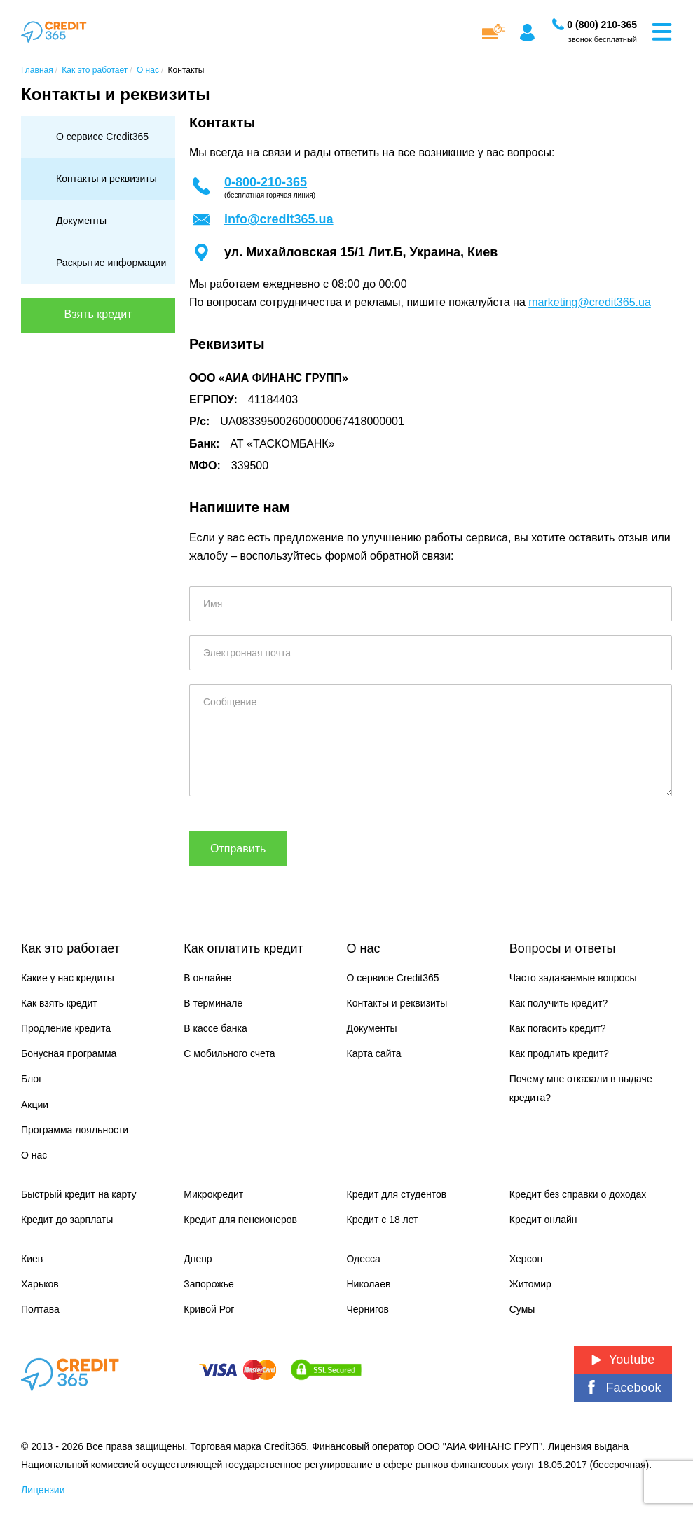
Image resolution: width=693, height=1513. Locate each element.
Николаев (369, 1284)
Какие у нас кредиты (67, 977)
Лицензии (42, 1489)
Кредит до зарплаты (67, 1219)
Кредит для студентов (397, 1194)
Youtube (622, 1360)
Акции (34, 1104)
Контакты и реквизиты (106, 178)
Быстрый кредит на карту (79, 1194)
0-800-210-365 (265, 182)
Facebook (622, 1387)
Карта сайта (374, 1053)
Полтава (40, 1309)
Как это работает (70, 948)
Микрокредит (213, 1194)
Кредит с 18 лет (382, 1219)
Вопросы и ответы (562, 948)
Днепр (198, 1258)
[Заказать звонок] (602, 24)
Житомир (530, 1284)
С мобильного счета (229, 1053)
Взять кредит (98, 314)
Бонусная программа (68, 1053)
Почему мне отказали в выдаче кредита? (580, 1088)
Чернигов (368, 1309)
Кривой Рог (209, 1309)
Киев (32, 1258)
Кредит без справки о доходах (578, 1194)
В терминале (213, 1003)
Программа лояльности (74, 1129)
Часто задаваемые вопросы (573, 977)
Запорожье (208, 1284)
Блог (31, 1078)
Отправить (238, 849)
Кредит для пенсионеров (240, 1219)
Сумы (522, 1309)
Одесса (363, 1258)
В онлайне (207, 977)
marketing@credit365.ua (589, 302)
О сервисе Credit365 (102, 136)
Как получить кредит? (558, 1003)
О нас (34, 1155)
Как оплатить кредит (243, 948)
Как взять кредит (59, 1003)
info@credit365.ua (279, 219)
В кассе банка (215, 1028)
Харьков (40, 1284)
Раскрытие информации (111, 262)
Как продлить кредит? (559, 1053)
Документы (81, 220)
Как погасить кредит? (557, 1028)
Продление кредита (66, 1028)
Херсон (526, 1258)
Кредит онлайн (543, 1219)
